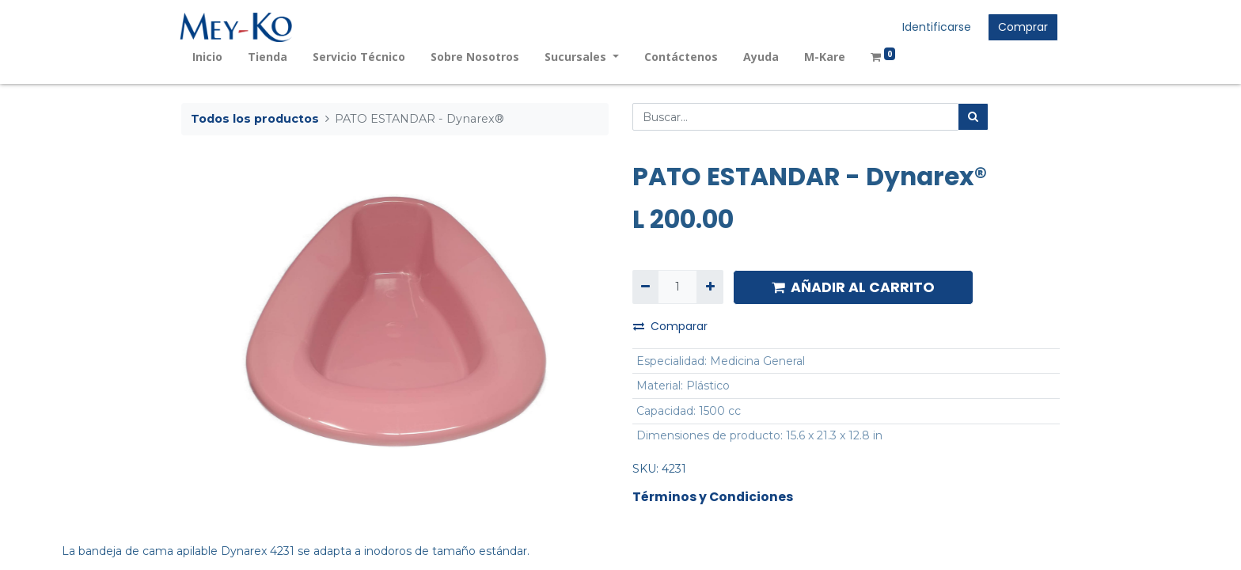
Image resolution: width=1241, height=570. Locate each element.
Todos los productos (255, 119)
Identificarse (935, 27)
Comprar (1021, 27)
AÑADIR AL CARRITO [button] (853, 287)
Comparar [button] (670, 326)
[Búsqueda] (973, 117)
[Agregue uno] (709, 287)
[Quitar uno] (645, 287)
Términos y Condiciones (712, 497)
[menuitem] (209, 56)
